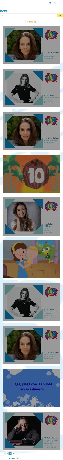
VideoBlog (31, 21)
